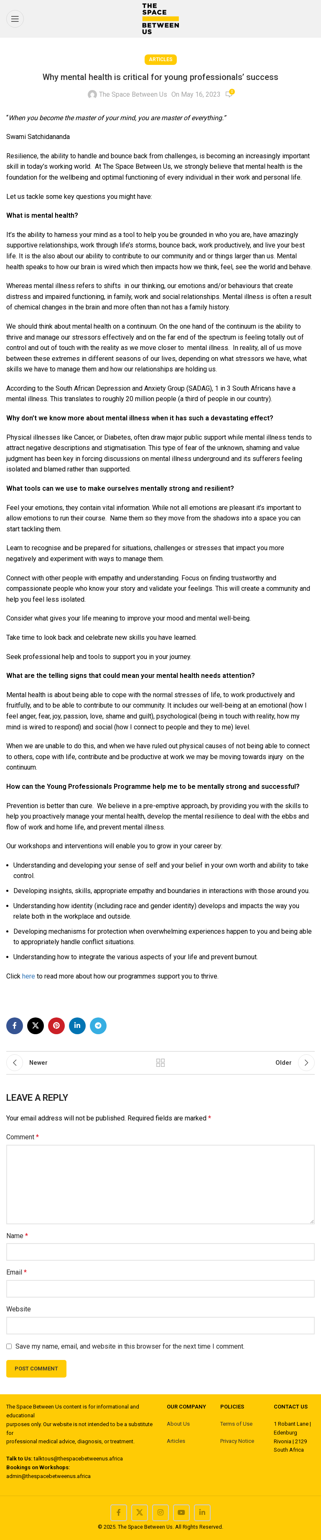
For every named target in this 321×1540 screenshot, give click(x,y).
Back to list (160, 1062)
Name (17, 1236)
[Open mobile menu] (15, 18)
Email (16, 1272)
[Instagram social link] (160, 1512)
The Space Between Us (133, 94)
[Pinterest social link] (56, 1025)
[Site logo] (160, 18)
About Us (178, 1424)
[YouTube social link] (181, 1512)
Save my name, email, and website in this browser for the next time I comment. (130, 1346)
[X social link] (35, 1025)
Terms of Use (236, 1424)
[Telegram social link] (98, 1025)
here (29, 976)
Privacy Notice (237, 1441)
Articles (161, 59)
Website (18, 1309)
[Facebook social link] (14, 1025)
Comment (22, 1137)
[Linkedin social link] (77, 1025)
